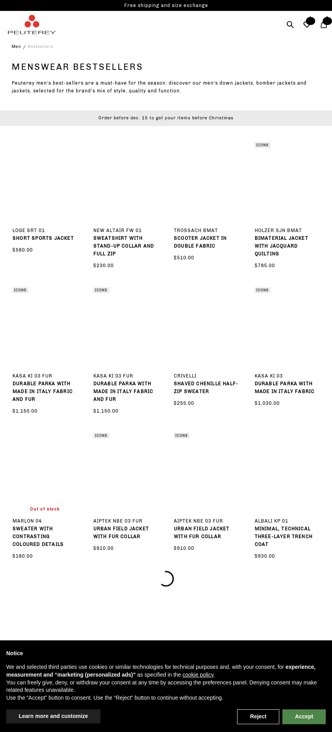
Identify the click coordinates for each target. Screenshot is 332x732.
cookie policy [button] (197, 675)
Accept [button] (304, 716)
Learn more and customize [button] (53, 716)
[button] (306, 24)
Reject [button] (258, 716)
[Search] (290, 24)
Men (16, 46)
